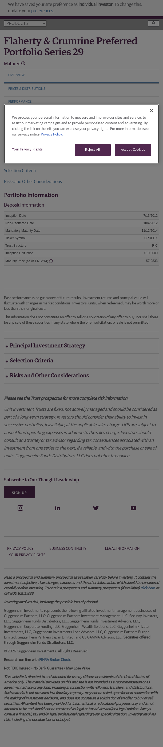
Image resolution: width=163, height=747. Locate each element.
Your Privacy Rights (27, 149)
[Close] (151, 111)
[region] (81, 133)
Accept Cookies (133, 150)
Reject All (92, 150)
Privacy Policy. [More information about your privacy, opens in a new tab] (52, 134)
